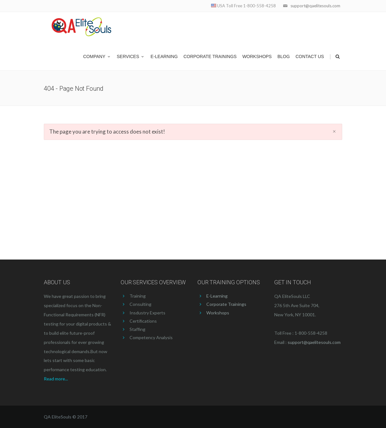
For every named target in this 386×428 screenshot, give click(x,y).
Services (131, 56)
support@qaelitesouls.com (315, 5)
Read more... (56, 378)
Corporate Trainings (210, 56)
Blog (283, 56)
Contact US (310, 56)
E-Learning (164, 56)
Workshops (257, 56)
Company (97, 56)
